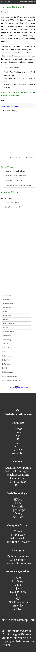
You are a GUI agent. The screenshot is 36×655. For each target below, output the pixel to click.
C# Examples (18, 559)
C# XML (4, 368)
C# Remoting (6, 364)
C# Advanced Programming (11, 380)
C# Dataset (5, 352)
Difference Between (18, 541)
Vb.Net (18, 609)
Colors (18, 531)
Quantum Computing (18, 467)
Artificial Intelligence (18, 471)
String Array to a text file (12, 207)
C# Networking (7, 336)
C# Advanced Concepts (9, 376)
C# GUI (4, 311)
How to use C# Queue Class (14, 180)
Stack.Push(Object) (10, 105)
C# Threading (6, 340)
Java (18, 432)
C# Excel (5, 328)
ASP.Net (18, 517)
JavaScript (18, 506)
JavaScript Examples (18, 563)
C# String (5, 319)
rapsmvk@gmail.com (21, 387)
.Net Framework (18, 602)
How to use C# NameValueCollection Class (19, 185)
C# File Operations (8, 323)
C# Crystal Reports (8, 332)
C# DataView (6, 360)
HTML (18, 499)
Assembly (18, 453)
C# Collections (6, 315)
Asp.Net (18, 605)
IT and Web (18, 534)
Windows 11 (18, 538)
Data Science (18, 478)
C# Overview (6, 299)
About (12, 620)
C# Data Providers (8, 348)
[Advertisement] (17, 132)
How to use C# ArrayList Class (15, 171)
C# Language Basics (8, 303)
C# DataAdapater (7, 356)
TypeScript (18, 510)
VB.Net (18, 449)
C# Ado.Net (5, 344)
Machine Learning (18, 474)
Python (18, 428)
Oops (18, 595)
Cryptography (18, 481)
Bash (18, 485)
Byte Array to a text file (12, 202)
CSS (18, 503)
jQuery (18, 513)
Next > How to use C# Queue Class (22, 158)
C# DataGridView (7, 372)
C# (18, 435)
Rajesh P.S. (7, 12)
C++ (18, 446)
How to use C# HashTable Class (15, 175)
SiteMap (22, 620)
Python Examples (18, 556)
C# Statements (7, 307)
